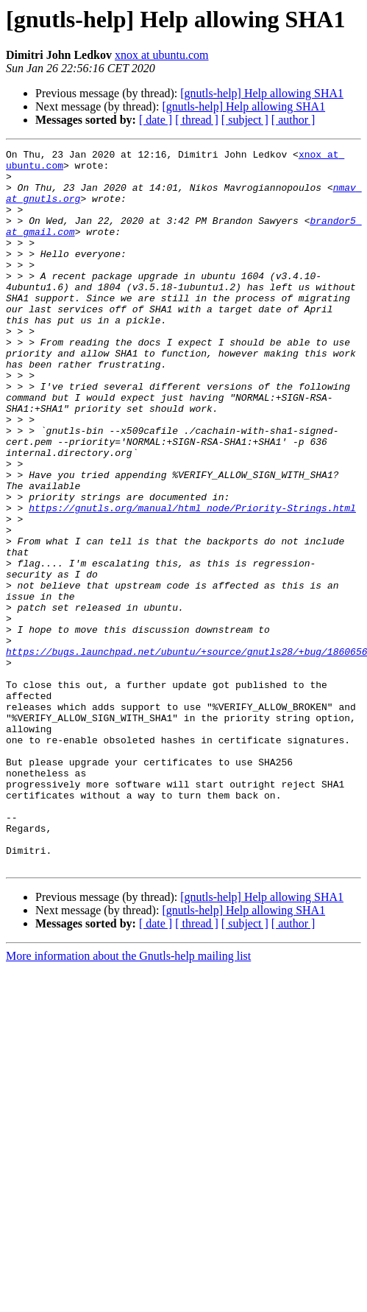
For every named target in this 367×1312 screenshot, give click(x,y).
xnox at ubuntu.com (162, 55)
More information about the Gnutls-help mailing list (128, 1099)
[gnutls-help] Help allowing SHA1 (261, 93)
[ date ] (155, 119)
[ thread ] (196, 119)
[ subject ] (244, 119)
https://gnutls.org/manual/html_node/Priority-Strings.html (192, 580)
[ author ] (293, 119)
